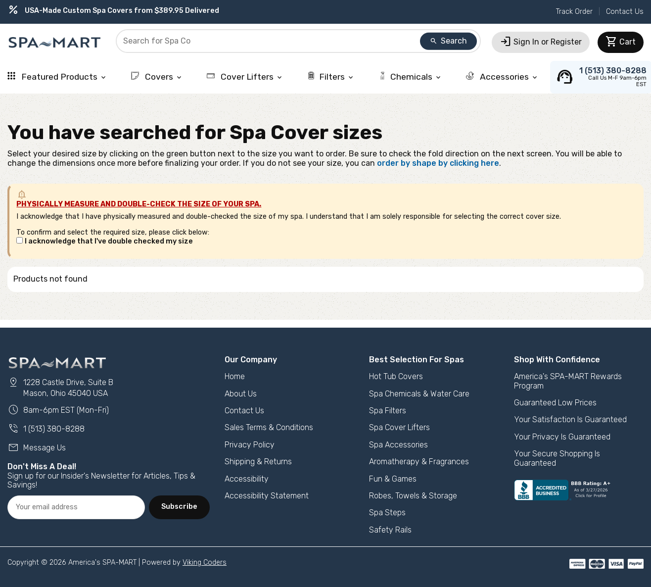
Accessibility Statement (267, 495)
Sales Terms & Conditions (269, 427)
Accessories (502, 77)
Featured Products (57, 77)
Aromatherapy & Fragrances (419, 461)
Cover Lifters (245, 77)
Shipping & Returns (258, 461)
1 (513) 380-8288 (46, 429)
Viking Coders (205, 562)
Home (235, 376)
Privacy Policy (250, 444)
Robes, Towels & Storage (413, 495)
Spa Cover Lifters (399, 427)
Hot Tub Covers (396, 376)
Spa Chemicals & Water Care (419, 393)
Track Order (574, 11)
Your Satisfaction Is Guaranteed (570, 419)
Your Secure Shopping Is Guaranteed (557, 458)
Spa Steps (387, 512)
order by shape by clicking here (438, 163)
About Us (241, 393)
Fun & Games (393, 479)
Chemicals (410, 77)
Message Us (36, 447)
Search (448, 41)
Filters (331, 77)
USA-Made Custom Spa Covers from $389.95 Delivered (113, 10)
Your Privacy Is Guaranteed (562, 436)
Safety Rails (390, 530)
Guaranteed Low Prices (555, 402)
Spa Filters (387, 410)
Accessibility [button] (247, 479)
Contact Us (625, 11)
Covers (157, 77)
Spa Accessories (398, 444)
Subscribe (179, 506)
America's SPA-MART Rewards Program (568, 381)
